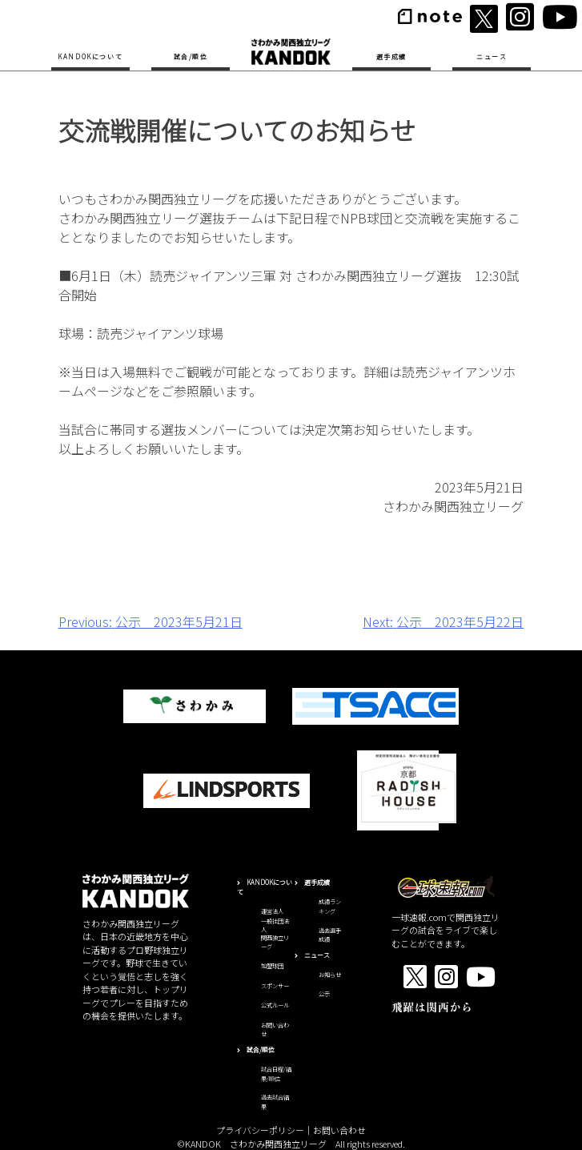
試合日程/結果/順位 (276, 1074)
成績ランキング (330, 906)
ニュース (491, 56)
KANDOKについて (90, 56)
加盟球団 (272, 966)
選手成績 (391, 56)
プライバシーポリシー (260, 1130)
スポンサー (275, 986)
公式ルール (275, 1005)
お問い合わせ (339, 1130)
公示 (324, 994)
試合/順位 (191, 56)
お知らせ (330, 975)
